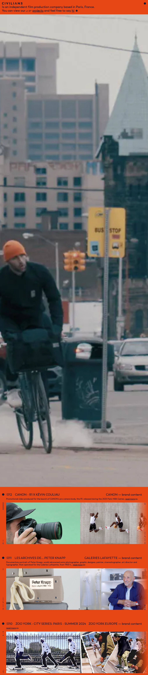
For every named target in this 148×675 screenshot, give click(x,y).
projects (37, 10)
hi (73, 10)
